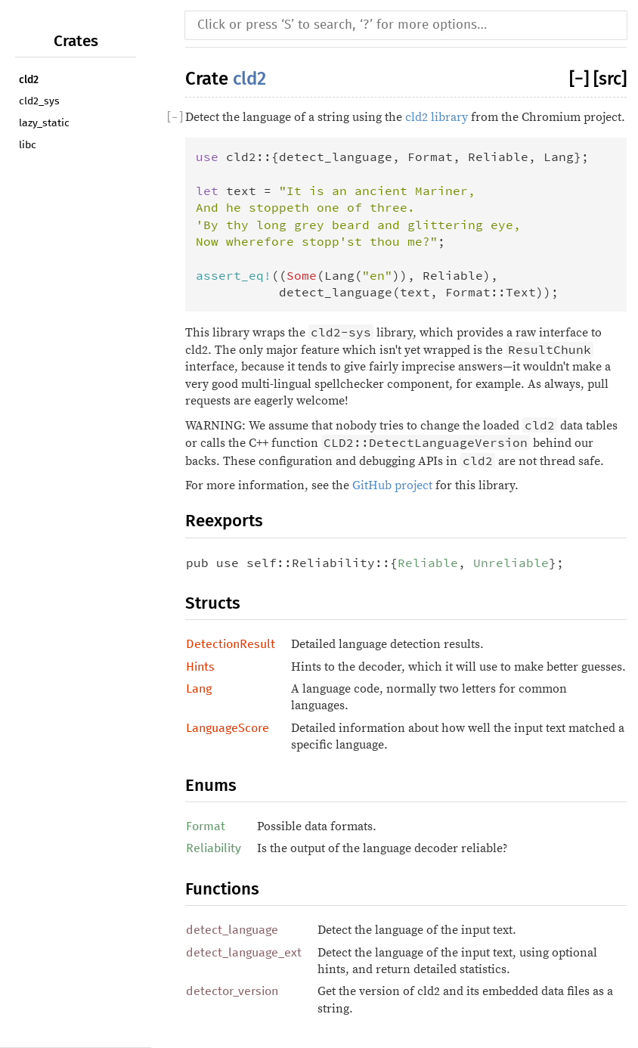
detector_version (232, 991)
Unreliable (511, 562)
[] (581, 78)
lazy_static (44, 123)
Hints (200, 667)
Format (205, 826)
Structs (212, 603)
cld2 (29, 79)
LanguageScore (227, 728)
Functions (222, 889)
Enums (211, 785)
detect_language (232, 930)
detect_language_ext (244, 953)
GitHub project (392, 485)
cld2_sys (39, 101)
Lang (199, 689)
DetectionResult (230, 644)
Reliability (213, 848)
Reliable (428, 562)
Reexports (224, 520)
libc (27, 145)
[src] (610, 78)
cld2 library (436, 117)
